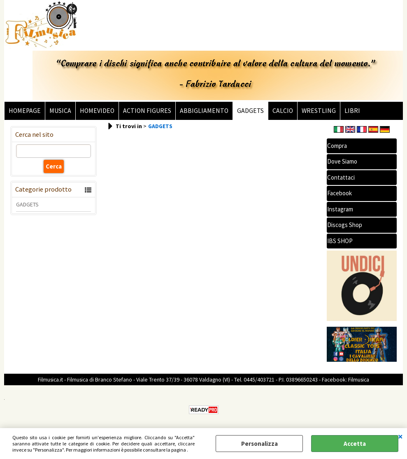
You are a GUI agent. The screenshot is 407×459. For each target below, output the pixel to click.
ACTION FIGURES (147, 111)
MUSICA (60, 111)
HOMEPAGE (25, 111)
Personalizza (259, 443)
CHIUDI (400, 436)
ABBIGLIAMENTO (204, 111)
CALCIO (282, 111)
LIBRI (352, 111)
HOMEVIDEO (97, 111)
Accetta (355, 443)
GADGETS (250, 111)
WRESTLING (319, 111)
